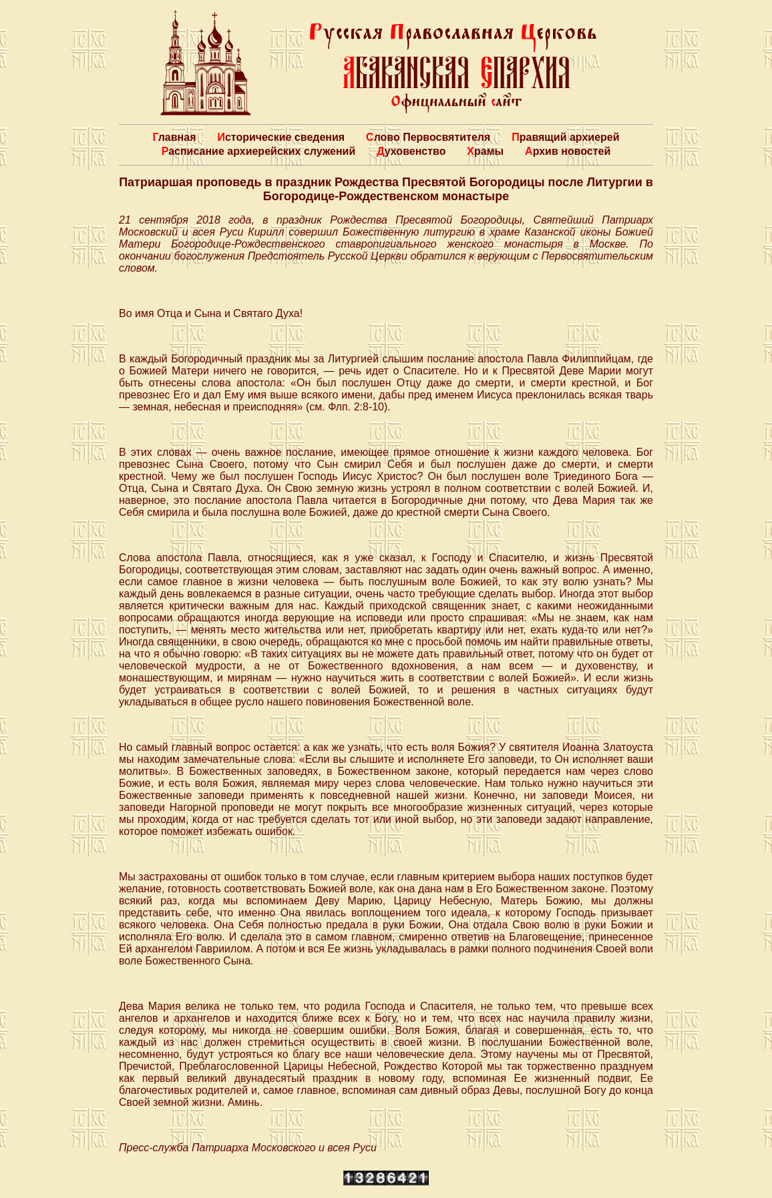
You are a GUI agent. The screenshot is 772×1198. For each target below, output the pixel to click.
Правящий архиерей (565, 137)
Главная (174, 137)
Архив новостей (567, 151)
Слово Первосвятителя (428, 137)
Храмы (485, 151)
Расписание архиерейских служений (259, 151)
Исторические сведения (281, 137)
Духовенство (411, 151)
